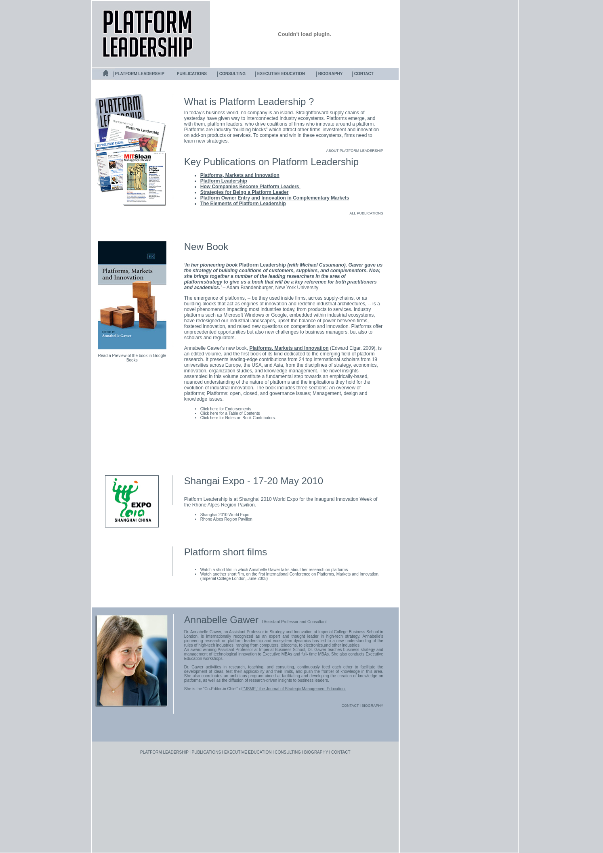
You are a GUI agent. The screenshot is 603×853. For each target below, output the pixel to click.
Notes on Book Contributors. (250, 418)
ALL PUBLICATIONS (366, 213)
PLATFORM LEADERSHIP (139, 73)
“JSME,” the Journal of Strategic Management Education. (295, 689)
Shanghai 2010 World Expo (225, 515)
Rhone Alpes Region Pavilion (226, 519)
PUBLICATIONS (192, 73)
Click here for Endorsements (225, 409)
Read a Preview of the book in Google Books (132, 357)
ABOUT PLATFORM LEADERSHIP (354, 151)
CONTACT (364, 73)
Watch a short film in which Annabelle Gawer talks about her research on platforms (274, 569)
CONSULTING (232, 73)
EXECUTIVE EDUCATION (281, 73)
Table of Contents (244, 413)
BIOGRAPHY (330, 73)
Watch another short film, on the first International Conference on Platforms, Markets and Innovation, (290, 574)
